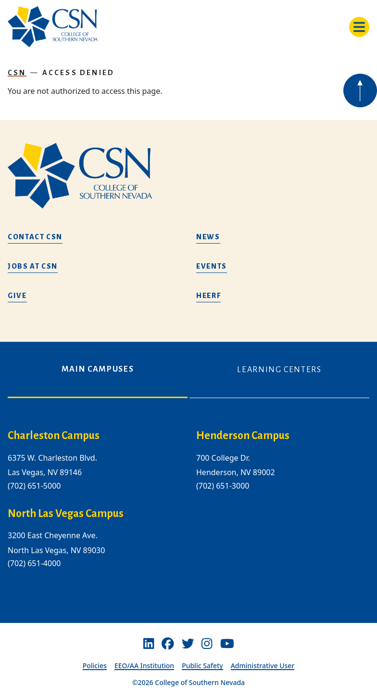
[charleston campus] (94, 436)
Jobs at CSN (33, 266)
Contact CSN (35, 237)
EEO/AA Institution (144, 665)
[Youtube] (227, 643)
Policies (95, 665)
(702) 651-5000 (34, 485)
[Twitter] (188, 643)
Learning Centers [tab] (279, 369)
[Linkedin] (148, 643)
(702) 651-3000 (222, 485)
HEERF (208, 295)
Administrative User (263, 665)
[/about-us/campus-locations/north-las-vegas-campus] (94, 514)
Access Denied (78, 73)
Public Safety (202, 665)
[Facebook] (168, 643)
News (208, 237)
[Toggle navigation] (359, 27)
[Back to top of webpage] (360, 90)
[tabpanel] (188, 506)
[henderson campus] (282, 436)
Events (211, 266)
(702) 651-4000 (34, 563)
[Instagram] (206, 643)
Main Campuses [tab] (98, 369)
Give (17, 295)
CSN (17, 73)
